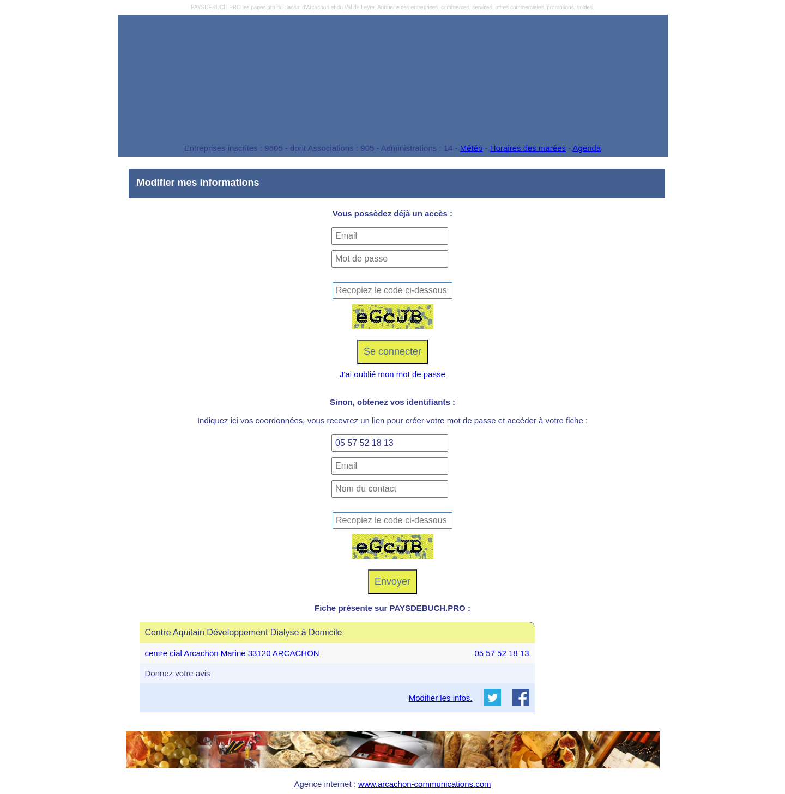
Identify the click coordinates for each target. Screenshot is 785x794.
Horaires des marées (528, 148)
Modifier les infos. (441, 697)
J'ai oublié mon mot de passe (392, 374)
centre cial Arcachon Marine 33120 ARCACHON (232, 653)
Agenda (587, 148)
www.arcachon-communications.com (424, 784)
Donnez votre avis (177, 673)
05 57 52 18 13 (501, 653)
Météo (471, 148)
